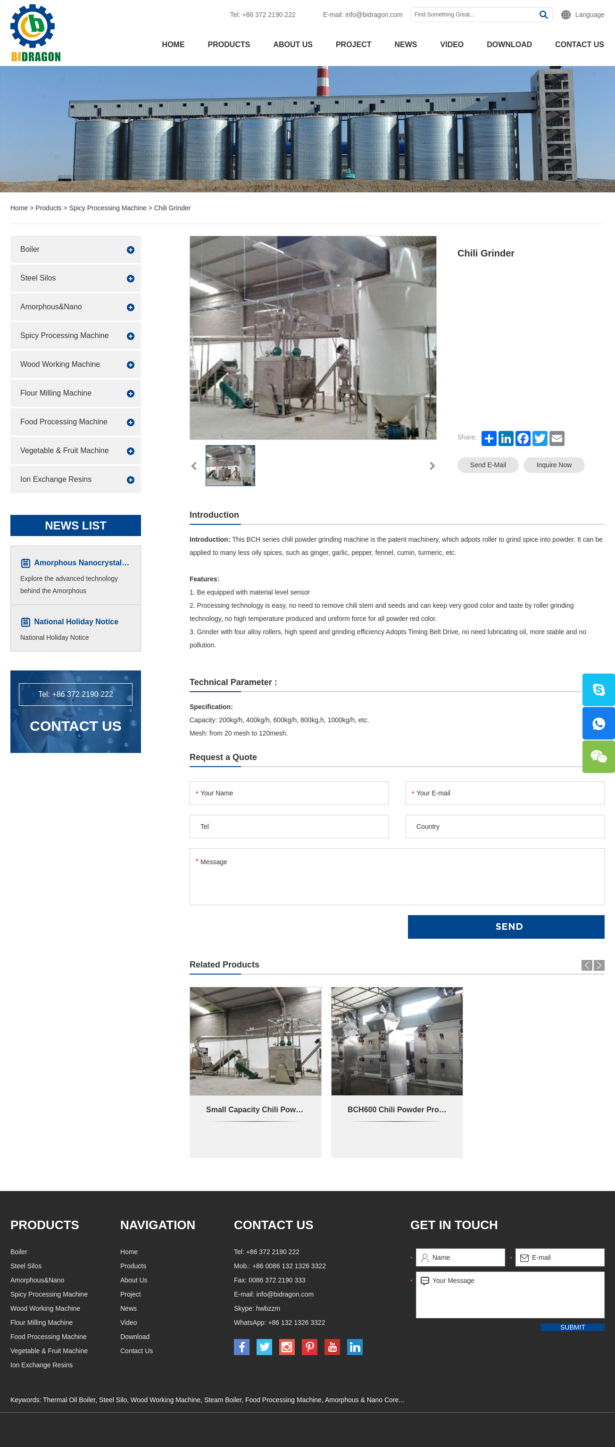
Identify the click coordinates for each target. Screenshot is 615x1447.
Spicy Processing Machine (108, 208)
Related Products (224, 964)
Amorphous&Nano (51, 307)
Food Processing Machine (64, 422)
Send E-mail (488, 465)
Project (354, 45)
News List (76, 525)
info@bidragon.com (374, 14)
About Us (293, 45)
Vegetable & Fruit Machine (64, 451)
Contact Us (579, 45)
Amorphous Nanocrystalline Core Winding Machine (126, 563)
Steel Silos (38, 278)
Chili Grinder (172, 208)
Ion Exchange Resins (55, 479)
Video (452, 45)
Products (229, 45)
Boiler (30, 249)
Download (509, 45)
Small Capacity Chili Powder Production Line (286, 1110)
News (406, 45)
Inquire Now (554, 465)
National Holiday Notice (76, 622)
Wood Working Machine (60, 364)
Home (173, 45)
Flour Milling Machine (55, 393)
